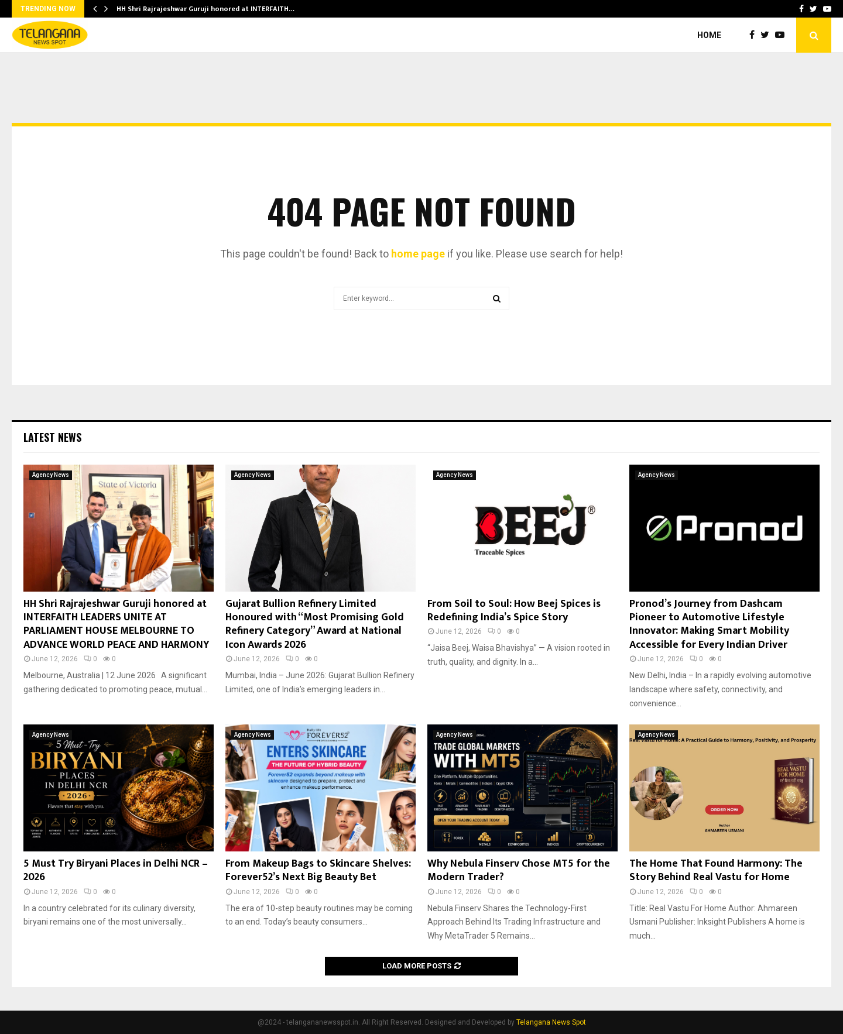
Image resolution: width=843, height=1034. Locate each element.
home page (418, 254)
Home (709, 35)
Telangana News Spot (551, 1022)
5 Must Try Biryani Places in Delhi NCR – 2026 (115, 870)
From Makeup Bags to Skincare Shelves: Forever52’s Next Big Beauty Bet (318, 870)
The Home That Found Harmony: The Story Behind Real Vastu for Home (716, 870)
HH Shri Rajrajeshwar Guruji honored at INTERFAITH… (205, 9)
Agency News (50, 475)
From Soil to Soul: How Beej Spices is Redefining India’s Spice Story (514, 610)
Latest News (52, 437)
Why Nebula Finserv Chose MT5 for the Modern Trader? (518, 870)
